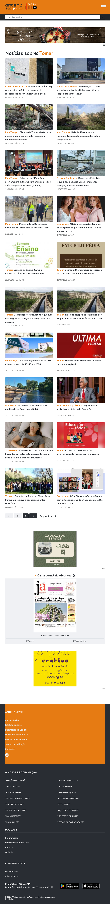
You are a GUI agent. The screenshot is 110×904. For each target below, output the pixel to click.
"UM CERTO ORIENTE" (67, 816)
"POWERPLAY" (63, 804)
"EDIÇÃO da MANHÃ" (15, 780)
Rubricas (9, 847)
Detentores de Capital (15, 729)
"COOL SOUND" (12, 786)
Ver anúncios (11, 871)
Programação (11, 838)
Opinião (9, 852)
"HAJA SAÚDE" (12, 822)
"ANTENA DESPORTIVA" (68, 798)
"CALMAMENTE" (13, 816)
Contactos (10, 749)
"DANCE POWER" (65, 786)
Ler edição (79, 640)
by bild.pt (9, 899)
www (30, 640)
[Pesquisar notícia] (52, 17)
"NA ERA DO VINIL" (14, 804)
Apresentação (12, 720)
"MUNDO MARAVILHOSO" (17, 798)
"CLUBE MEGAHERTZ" (15, 810)
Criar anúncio (11, 876)
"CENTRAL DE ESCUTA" (67, 780)
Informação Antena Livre (17, 842)
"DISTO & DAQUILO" (66, 792)
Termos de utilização (15, 744)
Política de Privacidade (16, 739)
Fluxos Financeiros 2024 (17, 734)
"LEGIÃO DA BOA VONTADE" (70, 822)
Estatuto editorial (13, 725)
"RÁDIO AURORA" (13, 792)
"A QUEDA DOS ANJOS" (68, 810)
